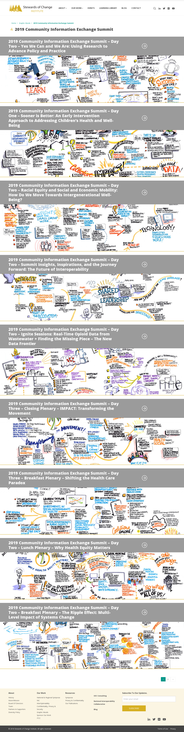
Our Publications (71, 703)
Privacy (173, 729)
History (11, 697)
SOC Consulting (100, 696)
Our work (76, 8)
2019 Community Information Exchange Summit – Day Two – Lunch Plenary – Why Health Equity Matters (63, 545)
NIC (38, 700)
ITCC (38, 718)
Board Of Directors (15, 703)
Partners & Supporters (16, 709)
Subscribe (134, 708)
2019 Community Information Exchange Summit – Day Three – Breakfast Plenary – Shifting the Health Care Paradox (63, 477)
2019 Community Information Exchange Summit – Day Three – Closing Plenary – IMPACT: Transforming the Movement (63, 408)
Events (91, 8)
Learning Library (108, 8)
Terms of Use (163, 729)
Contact (136, 8)
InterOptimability (43, 703)
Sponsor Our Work (44, 715)
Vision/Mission (13, 700)
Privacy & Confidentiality (74, 700)
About (62, 8)
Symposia (69, 697)
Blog (124, 8)
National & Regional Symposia (48, 697)
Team (10, 706)
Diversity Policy (14, 712)
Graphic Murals (42, 712)
